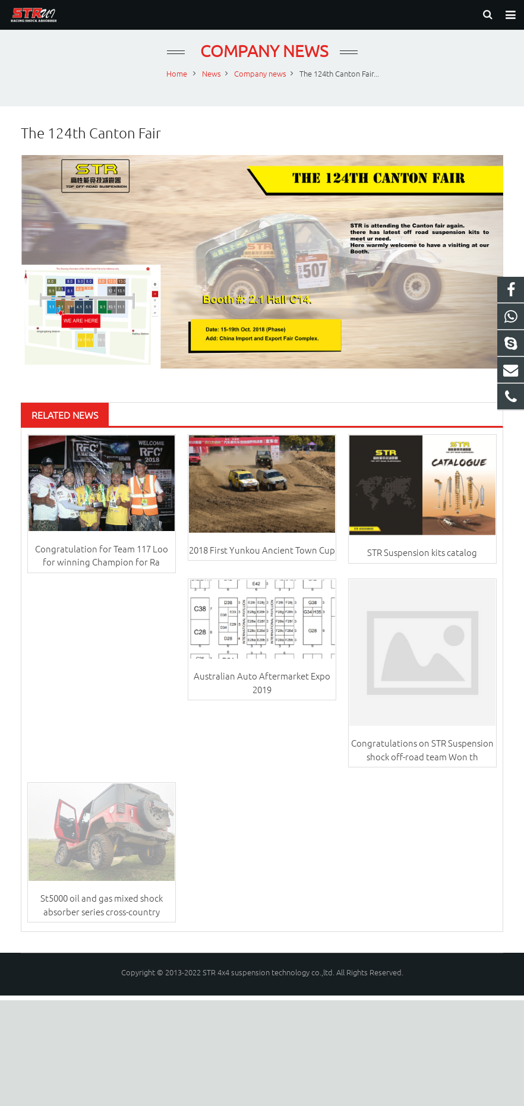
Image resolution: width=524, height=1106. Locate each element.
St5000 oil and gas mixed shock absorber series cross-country (101, 915)
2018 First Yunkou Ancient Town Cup (262, 560)
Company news (262, 61)
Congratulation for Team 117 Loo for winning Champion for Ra (101, 565)
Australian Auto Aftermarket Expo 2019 (262, 693)
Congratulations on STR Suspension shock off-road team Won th (422, 760)
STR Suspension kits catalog (422, 562)
